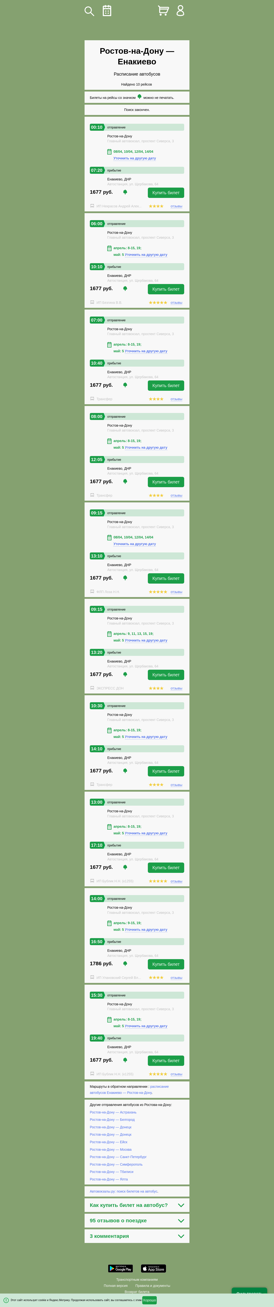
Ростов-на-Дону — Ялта (109, 1179)
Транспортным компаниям (137, 1279)
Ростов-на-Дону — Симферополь (116, 1164)
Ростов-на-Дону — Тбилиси (111, 1172)
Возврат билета (137, 1292)
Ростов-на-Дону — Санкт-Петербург (118, 1157)
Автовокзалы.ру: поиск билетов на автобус (123, 1191)
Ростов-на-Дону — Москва (111, 1149)
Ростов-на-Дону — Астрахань (113, 1112)
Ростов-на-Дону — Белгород (112, 1120)
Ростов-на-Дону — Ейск (108, 1142)
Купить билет (166, 192)
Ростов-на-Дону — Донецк (110, 1127)
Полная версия (116, 1286)
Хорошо (149, 1300)
